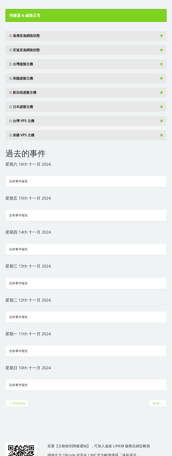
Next (157, 403)
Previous (17, 403)
